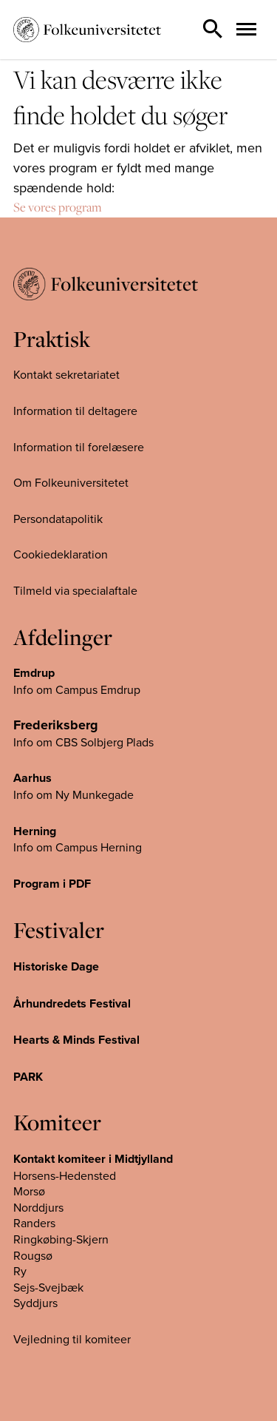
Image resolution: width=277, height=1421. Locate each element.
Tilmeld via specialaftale (75, 590)
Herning (34, 831)
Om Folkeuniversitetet (71, 482)
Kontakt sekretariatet (66, 374)
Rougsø (32, 1255)
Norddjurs (38, 1207)
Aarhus (32, 777)
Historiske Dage (56, 966)
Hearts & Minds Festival (76, 1039)
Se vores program (57, 207)
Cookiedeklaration (60, 554)
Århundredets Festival (72, 1003)
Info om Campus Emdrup (76, 689)
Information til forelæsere (78, 447)
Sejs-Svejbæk (48, 1287)
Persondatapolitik (58, 518)
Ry (20, 1271)
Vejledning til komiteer (72, 1339)
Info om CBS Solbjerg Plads (83, 742)
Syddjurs (35, 1303)
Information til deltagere (75, 410)
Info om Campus (56, 847)
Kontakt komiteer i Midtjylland (93, 1158)
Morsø (29, 1191)
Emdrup (34, 672)
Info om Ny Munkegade (73, 794)
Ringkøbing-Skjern (61, 1239)
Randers (34, 1223)
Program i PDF (52, 883)
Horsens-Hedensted (64, 1175)
